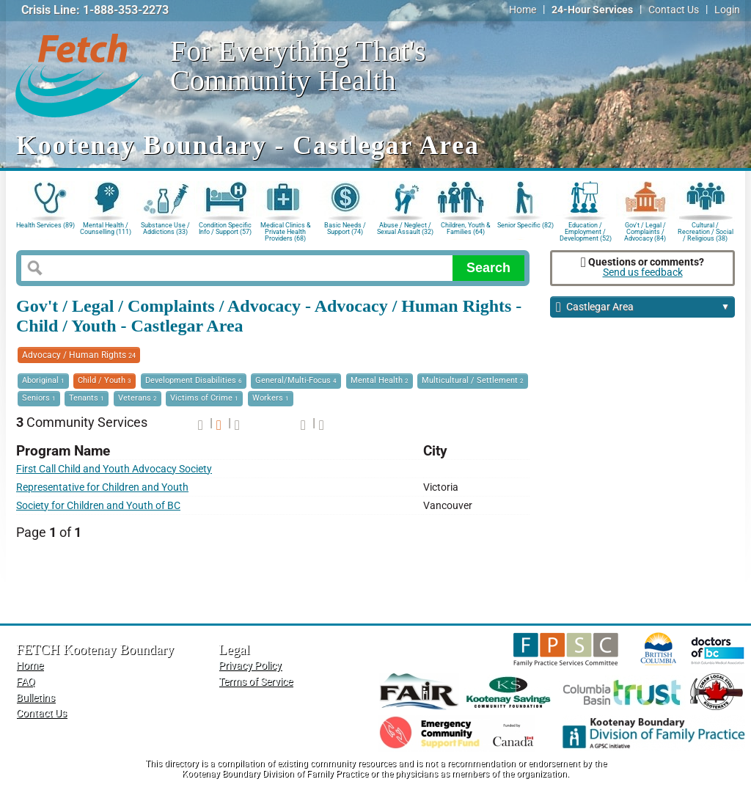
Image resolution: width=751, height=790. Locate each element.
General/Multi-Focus (296, 380)
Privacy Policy (250, 665)
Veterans (137, 398)
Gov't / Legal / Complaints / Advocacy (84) (645, 231)
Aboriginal (43, 380)
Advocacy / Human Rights (79, 355)
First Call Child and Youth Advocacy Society (114, 469)
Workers (270, 398)
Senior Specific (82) (525, 225)
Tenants (86, 398)
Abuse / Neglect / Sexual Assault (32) (405, 228)
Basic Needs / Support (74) (345, 228)
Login (727, 10)
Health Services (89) (45, 225)
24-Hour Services (592, 10)
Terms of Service (256, 682)
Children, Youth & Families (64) (466, 228)
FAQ (25, 682)
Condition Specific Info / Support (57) (225, 228)
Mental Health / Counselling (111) (105, 228)
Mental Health (380, 380)
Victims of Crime (204, 398)
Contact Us (673, 10)
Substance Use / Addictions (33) (165, 228)
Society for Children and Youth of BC (98, 506)
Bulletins (35, 698)
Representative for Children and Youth (102, 487)
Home (522, 10)
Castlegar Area (643, 308)
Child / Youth (104, 380)
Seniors (39, 398)
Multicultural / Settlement (473, 380)
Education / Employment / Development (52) (586, 231)
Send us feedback (643, 272)
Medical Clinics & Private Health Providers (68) (285, 231)
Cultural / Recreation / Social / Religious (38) (705, 231)
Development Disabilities (193, 380)
